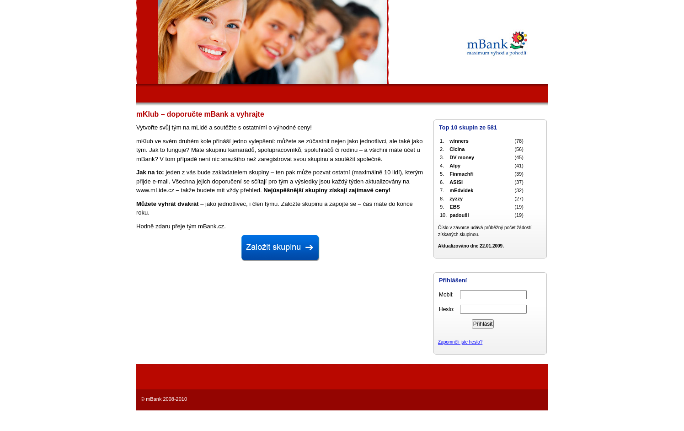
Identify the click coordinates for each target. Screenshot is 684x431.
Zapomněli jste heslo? (460, 342)
